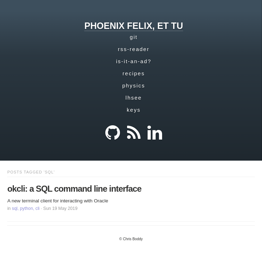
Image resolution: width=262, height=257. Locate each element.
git (134, 37)
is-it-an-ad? (133, 61)
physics (133, 85)
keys (134, 110)
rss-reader (133, 49)
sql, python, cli (26, 208)
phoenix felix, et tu (133, 26)
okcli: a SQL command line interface (74, 188)
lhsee (134, 98)
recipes (133, 73)
